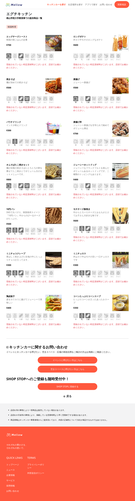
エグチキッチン (19, 13)
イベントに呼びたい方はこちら (67, 360)
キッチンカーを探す (56, 4)
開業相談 (122, 4)
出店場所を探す (75, 4)
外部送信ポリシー (35, 473)
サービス (10, 480)
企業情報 (10, 475)
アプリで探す (91, 4)
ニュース (10, 469)
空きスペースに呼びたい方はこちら (67, 369)
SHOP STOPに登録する (68, 386)
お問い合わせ (106, 4)
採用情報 (10, 485)
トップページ (12, 464)
